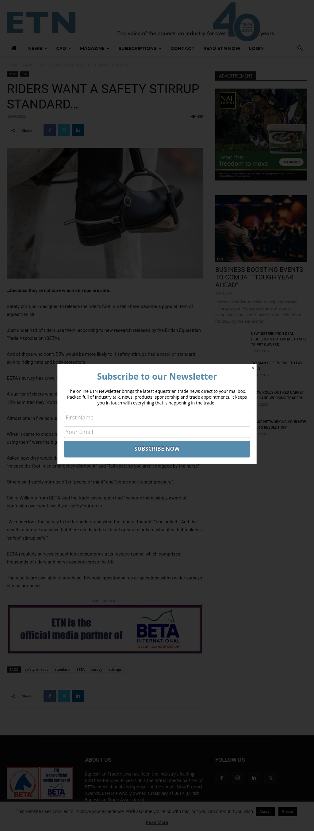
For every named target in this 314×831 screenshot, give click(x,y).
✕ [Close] (253, 367)
